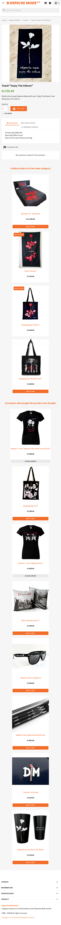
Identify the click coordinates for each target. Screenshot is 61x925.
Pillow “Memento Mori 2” (30, 620)
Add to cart (19, 108)
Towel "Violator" (30, 271)
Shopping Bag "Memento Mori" (30, 379)
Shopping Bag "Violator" (30, 325)
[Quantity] (4, 108)
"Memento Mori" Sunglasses (30, 678)
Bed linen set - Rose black (30, 214)
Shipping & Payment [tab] (29, 127)
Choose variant (30, 461)
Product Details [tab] (28, 123)
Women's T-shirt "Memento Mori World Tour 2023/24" (30, 449)
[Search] (30, 10)
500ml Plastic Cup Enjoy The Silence (30, 850)
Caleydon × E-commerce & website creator (18, 917)
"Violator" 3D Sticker (30, 792)
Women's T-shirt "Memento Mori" (30, 563)
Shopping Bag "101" (30, 506)
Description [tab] (12, 123)
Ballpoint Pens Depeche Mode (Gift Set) (30, 735)
